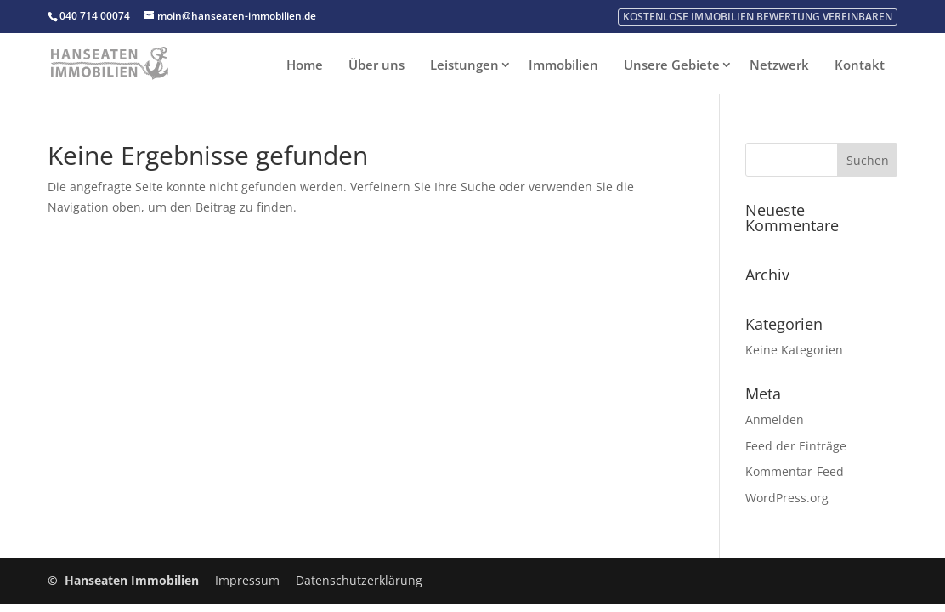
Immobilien (563, 64)
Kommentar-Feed (794, 471)
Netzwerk (779, 64)
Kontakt (860, 64)
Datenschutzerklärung (359, 580)
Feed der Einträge (795, 446)
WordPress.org (787, 498)
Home (304, 64)
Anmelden (774, 419)
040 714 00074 (94, 15)
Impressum (247, 580)
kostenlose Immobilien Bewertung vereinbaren (757, 16)
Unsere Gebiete (672, 64)
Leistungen (464, 64)
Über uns (376, 64)
